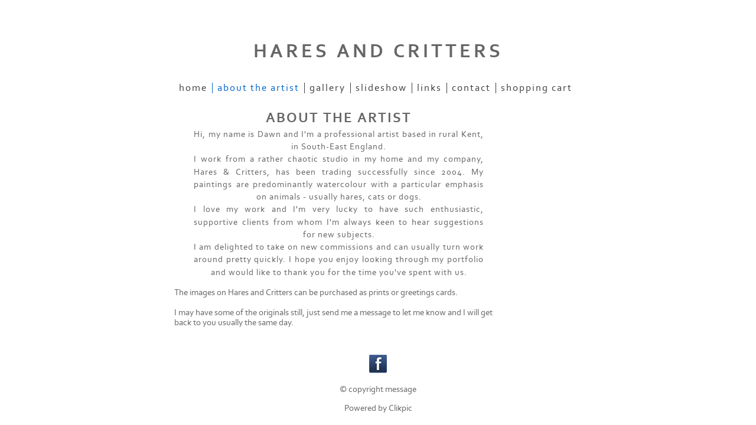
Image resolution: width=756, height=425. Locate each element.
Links (429, 88)
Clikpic (400, 408)
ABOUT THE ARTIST (258, 88)
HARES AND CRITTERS (378, 51)
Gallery (327, 88)
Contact (471, 88)
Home (193, 88)
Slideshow (381, 88)
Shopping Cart (536, 88)
